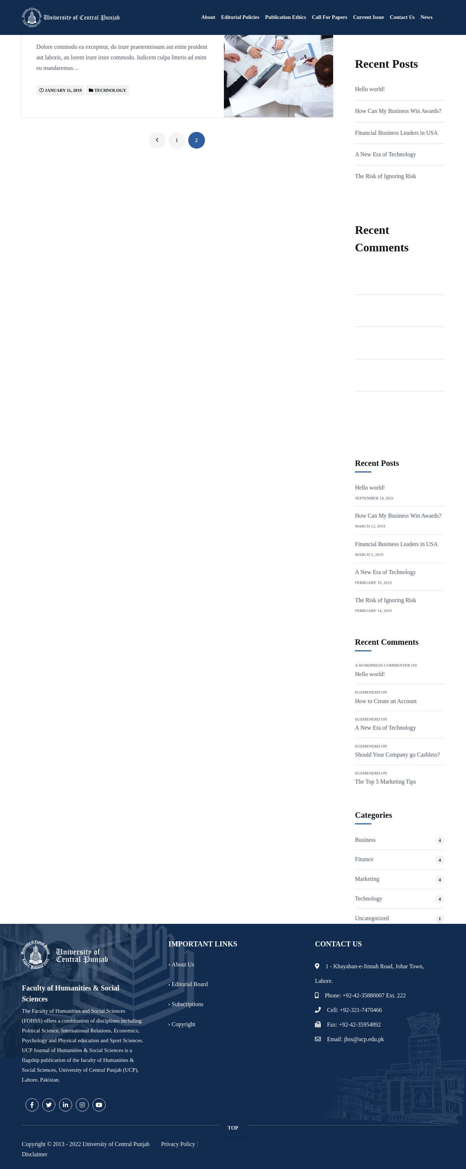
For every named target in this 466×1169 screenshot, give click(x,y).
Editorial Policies (240, 17)
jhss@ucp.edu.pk (364, 1039)
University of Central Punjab (115, 1144)
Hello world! (370, 89)
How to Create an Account (386, 701)
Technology (110, 90)
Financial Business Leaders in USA (396, 133)
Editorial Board (190, 984)
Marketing (367, 879)
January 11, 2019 (63, 90)
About (208, 17)
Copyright (184, 1024)
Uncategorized (372, 918)
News (426, 17)
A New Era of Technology (385, 154)
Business (365, 840)
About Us (183, 964)
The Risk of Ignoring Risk (385, 176)
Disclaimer (34, 1154)
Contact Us (402, 17)
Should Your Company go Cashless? (397, 755)
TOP (233, 1128)
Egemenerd (368, 305)
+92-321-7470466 (361, 1010)
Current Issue (368, 17)
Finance (364, 859)
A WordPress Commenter (384, 273)
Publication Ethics (285, 17)
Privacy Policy (178, 1144)
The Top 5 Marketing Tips (385, 781)
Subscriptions (188, 1004)
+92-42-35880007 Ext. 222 (374, 995)
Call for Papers (329, 17)
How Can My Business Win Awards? (398, 111)
